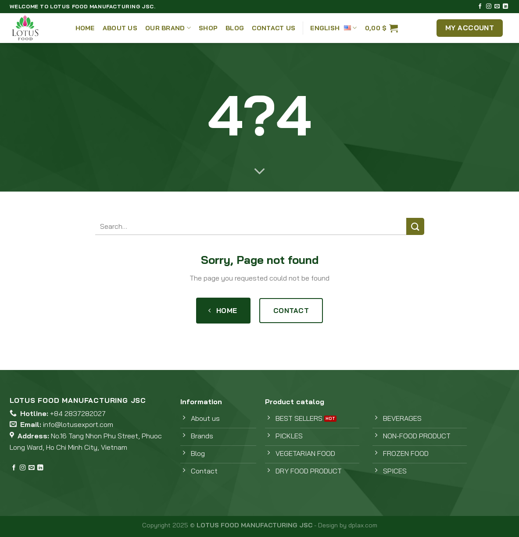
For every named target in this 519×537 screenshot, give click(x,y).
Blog (234, 28)
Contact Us (273, 28)
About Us (120, 28)
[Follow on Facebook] (480, 7)
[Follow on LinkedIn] (505, 7)
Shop (208, 28)
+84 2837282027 (78, 413)
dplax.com (362, 525)
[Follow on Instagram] (488, 7)
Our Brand (168, 28)
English (333, 27)
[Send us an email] (497, 7)
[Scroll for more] (259, 171)
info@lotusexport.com (78, 424)
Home (85, 28)
